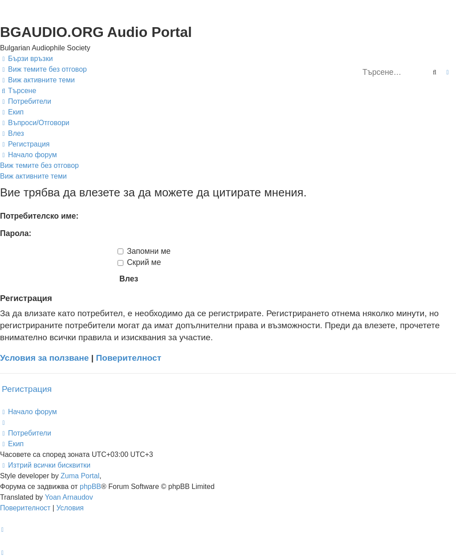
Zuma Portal (80, 476)
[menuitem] (43, 69)
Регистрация (27, 389)
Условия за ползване (44, 357)
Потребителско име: (39, 216)
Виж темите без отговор (39, 165)
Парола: (15, 233)
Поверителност (129, 357)
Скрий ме (139, 262)
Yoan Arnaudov (69, 497)
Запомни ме (144, 251)
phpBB (90, 486)
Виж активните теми (33, 176)
